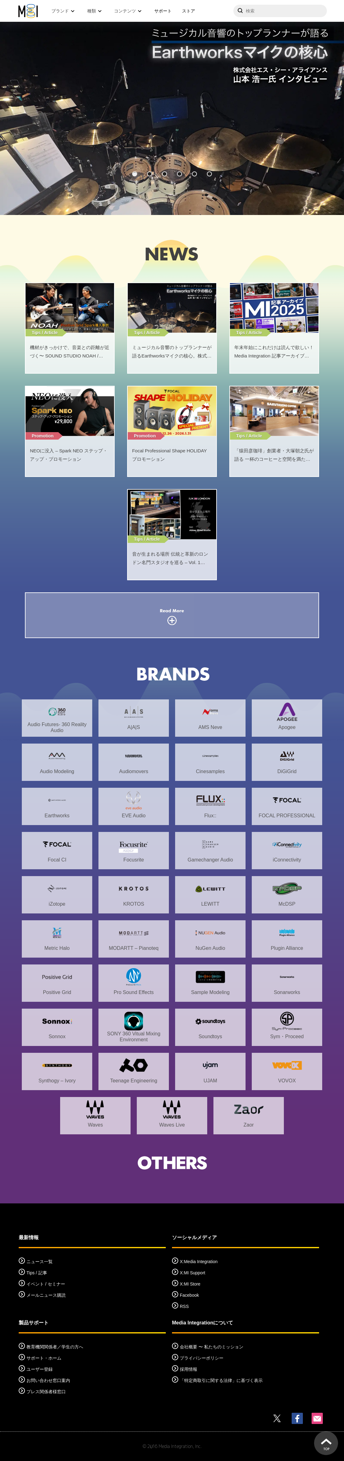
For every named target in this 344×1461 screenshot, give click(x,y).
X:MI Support (192, 1272)
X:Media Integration (198, 1261)
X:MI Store (190, 1283)
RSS (184, 1306)
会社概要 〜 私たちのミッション (211, 1346)
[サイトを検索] (280, 11)
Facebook (189, 1295)
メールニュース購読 (46, 1295)
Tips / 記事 (36, 1272)
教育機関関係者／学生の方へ (54, 1346)
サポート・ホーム (43, 1358)
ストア (188, 10)
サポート (163, 10)
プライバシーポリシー (201, 1358)
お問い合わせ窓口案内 (48, 1380)
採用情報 (188, 1369)
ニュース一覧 (39, 1261)
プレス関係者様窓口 (46, 1391)
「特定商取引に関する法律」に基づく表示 (221, 1380)
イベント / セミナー (45, 1283)
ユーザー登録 (39, 1369)
